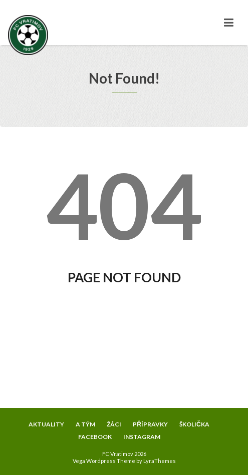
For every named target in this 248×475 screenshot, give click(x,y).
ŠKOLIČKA (194, 424)
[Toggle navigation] (228, 22)
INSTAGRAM (141, 436)
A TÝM (85, 424)
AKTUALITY (46, 424)
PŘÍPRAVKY (150, 424)
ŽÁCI (114, 424)
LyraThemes (159, 460)
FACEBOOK (95, 436)
